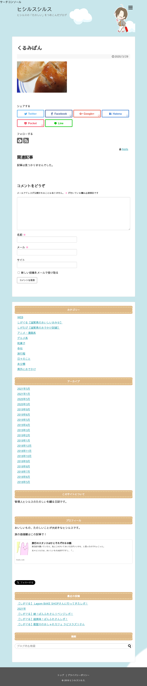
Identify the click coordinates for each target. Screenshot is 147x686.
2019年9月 (23, 409)
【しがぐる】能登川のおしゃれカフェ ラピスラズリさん (51, 624)
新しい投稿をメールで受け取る (39, 272)
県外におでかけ (26, 369)
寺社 (20, 348)
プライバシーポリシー (78, 675)
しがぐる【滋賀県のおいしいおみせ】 (40, 322)
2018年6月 (23, 477)
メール (22, 247)
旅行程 (21, 353)
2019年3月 (23, 430)
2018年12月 (24, 445)
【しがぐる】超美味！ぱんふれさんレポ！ (42, 619)
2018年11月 (24, 451)
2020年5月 (23, 399)
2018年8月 (23, 466)
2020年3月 (23, 404)
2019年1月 (23, 440)
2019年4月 (23, 425)
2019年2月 (23, 435)
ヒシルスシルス (34, 9)
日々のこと (24, 358)
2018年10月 (24, 456)
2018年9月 (23, 461)
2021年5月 (23, 388)
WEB (20, 317)
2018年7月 (23, 471)
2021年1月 (23, 394)
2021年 (21, 608)
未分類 (21, 364)
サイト (21, 260)
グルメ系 (22, 338)
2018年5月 (23, 482)
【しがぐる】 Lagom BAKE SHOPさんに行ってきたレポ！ (52, 603)
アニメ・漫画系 (26, 333)
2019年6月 (23, 414)
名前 (21, 234)
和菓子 (21, 343)
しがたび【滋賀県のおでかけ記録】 (38, 327)
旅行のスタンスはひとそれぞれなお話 (51, 543)
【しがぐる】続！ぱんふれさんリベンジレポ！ (45, 614)
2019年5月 (23, 419)
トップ (61, 675)
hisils (125, 149)
